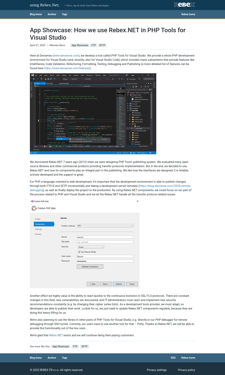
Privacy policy (186, 370)
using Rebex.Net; (44, 5)
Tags (64, 14)
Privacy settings (157, 370)
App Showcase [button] (80, 45)
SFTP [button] (102, 45)
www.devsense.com (66, 55)
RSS (173, 357)
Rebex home (188, 14)
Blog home (36, 14)
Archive (52, 14)
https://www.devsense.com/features (67, 68)
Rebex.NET (56, 335)
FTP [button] (93, 45)
